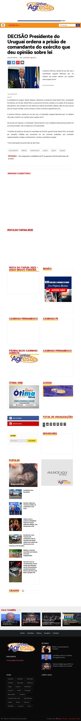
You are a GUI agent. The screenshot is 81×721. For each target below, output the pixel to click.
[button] (3, 25)
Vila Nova (11, 706)
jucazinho (20, 706)
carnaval (10, 690)
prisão (54, 150)
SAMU (19, 690)
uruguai (62, 150)
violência (30, 683)
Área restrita (17, 484)
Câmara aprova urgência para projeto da (48, 622)
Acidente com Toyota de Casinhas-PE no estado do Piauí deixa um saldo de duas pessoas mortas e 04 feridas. (23, 540)
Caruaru (17, 687)
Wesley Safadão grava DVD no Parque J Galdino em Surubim (63, 665)
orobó (10, 702)
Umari (29, 706)
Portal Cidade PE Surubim (15, 660)
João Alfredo (28, 698)
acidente (20, 679)
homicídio (30, 679)
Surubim (47, 633)
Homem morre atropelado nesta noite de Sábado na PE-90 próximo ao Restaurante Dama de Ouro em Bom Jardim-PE (30, 567)
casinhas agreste (29, 57)
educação (20, 683)
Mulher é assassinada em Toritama (60, 648)
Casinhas (30, 633)
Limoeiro (26, 702)
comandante (13, 150)
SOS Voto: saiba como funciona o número (70, 622)
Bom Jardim (11, 694)
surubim (10, 683)
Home (22, 633)
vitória (18, 702)
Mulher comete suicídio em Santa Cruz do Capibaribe (30, 552)
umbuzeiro (27, 687)
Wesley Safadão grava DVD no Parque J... (31, 622)
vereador (28, 690)
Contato (56, 633)
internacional (35, 150)
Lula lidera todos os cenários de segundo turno (62, 656)
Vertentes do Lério (14, 698)
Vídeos (39, 633)
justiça (45, 150)
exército (24, 150)
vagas (10, 687)
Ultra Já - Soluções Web (71, 718)
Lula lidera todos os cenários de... (9, 623)
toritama (22, 694)
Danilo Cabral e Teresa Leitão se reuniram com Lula (29, 505)
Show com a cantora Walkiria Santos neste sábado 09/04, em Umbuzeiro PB (30, 522)
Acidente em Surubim (28, 491)
